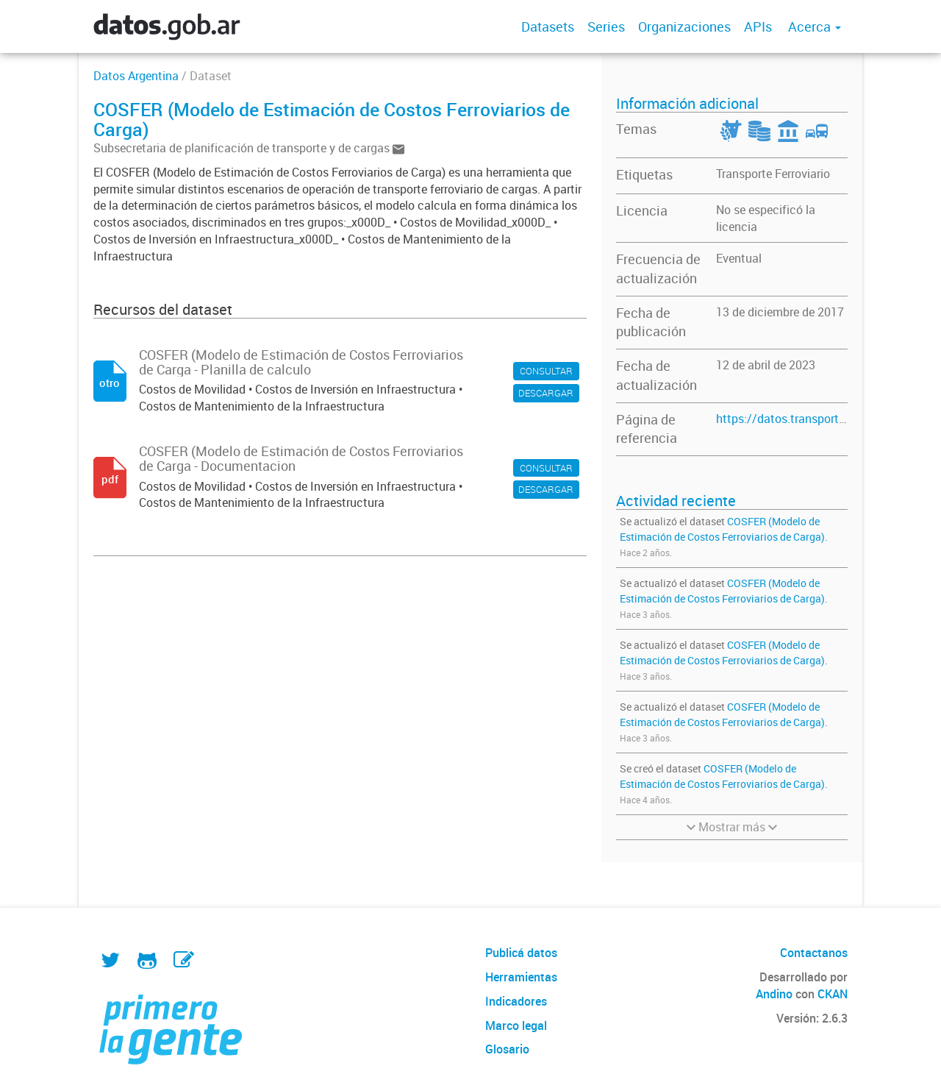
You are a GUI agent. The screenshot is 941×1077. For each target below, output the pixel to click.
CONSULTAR (546, 370)
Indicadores (516, 1001)
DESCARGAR (545, 392)
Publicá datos (521, 953)
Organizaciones (684, 26)
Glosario (507, 1049)
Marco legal (516, 1025)
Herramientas (521, 977)
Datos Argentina (136, 76)
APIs (758, 26)
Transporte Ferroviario (773, 174)
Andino (774, 994)
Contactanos (814, 953)
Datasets (547, 26)
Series (606, 26)
